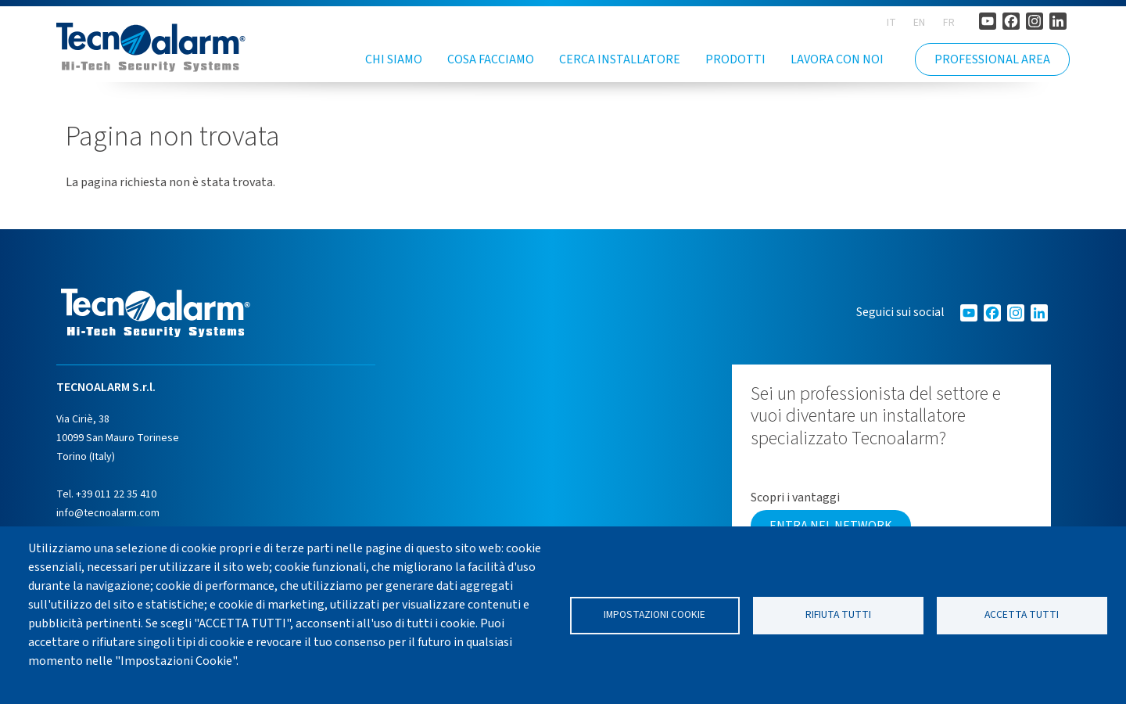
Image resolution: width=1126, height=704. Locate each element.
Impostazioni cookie (654, 614)
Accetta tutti (1021, 614)
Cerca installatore (619, 59)
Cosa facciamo (490, 59)
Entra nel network (830, 525)
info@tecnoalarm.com (108, 513)
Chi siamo (393, 59)
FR (949, 23)
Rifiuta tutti (838, 614)
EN (919, 23)
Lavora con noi (837, 59)
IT (891, 23)
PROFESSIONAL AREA (992, 59)
